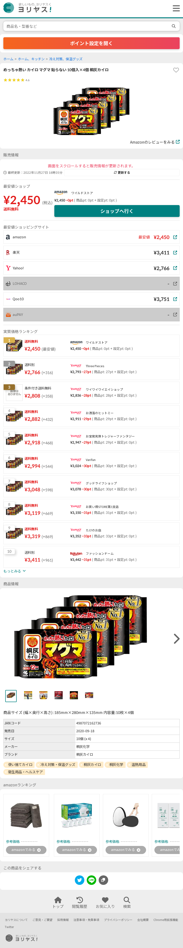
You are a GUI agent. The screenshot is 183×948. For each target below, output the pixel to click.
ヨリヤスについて (16, 920)
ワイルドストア (82, 193)
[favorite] (176, 70)
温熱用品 (138, 764)
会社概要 (143, 920)
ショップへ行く (117, 211)
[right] (176, 639)
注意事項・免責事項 (86, 920)
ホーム (8, 59)
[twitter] (80, 881)
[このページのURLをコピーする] (103, 881)
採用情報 (63, 920)
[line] (91, 881)
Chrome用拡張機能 (165, 920)
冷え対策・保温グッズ (58, 764)
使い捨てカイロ (20, 764)
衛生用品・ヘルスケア (25, 772)
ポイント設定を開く (91, 43)
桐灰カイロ (92, 764)
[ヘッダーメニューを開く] (175, 8)
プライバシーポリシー (118, 920)
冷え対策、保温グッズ (65, 59)
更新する (122, 172)
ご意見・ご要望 (42, 920)
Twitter (9, 927)
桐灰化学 (116, 764)
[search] (174, 26)
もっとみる (14, 571)
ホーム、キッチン (31, 59)
